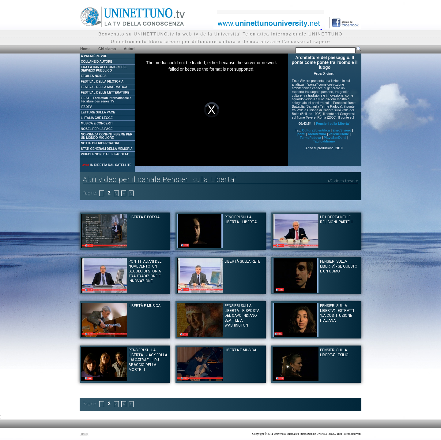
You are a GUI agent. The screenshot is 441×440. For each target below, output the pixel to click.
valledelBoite (339, 134)
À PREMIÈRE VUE (94, 56)
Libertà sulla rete (242, 261)
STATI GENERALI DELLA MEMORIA (107, 148)
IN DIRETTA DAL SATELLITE (106, 165)
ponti (301, 134)
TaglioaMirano (324, 141)
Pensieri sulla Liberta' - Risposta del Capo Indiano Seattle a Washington (241, 315)
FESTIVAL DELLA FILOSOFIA (102, 81)
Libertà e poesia (144, 217)
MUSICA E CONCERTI (97, 123)
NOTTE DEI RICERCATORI (100, 143)
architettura (317, 134)
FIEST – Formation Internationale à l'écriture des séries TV (106, 99)
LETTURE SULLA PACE (98, 112)
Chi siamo (107, 49)
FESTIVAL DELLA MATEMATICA (104, 87)
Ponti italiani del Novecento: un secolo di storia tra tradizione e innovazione (145, 271)
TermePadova (310, 137)
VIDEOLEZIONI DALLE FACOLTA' (105, 154)
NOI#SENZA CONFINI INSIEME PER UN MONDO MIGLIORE (106, 136)
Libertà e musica (144, 306)
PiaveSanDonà (335, 137)
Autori (129, 49)
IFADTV (86, 107)
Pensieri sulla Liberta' (333, 123)
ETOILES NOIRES (94, 76)
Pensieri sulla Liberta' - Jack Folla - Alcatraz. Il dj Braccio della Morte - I (148, 360)
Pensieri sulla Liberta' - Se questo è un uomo (338, 266)
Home (85, 49)
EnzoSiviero (342, 130)
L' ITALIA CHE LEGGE (97, 118)
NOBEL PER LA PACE (97, 129)
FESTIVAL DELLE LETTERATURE (105, 92)
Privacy (84, 433)
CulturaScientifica (316, 130)
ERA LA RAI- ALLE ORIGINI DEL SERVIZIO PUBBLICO (104, 68)
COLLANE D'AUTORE (96, 61)
